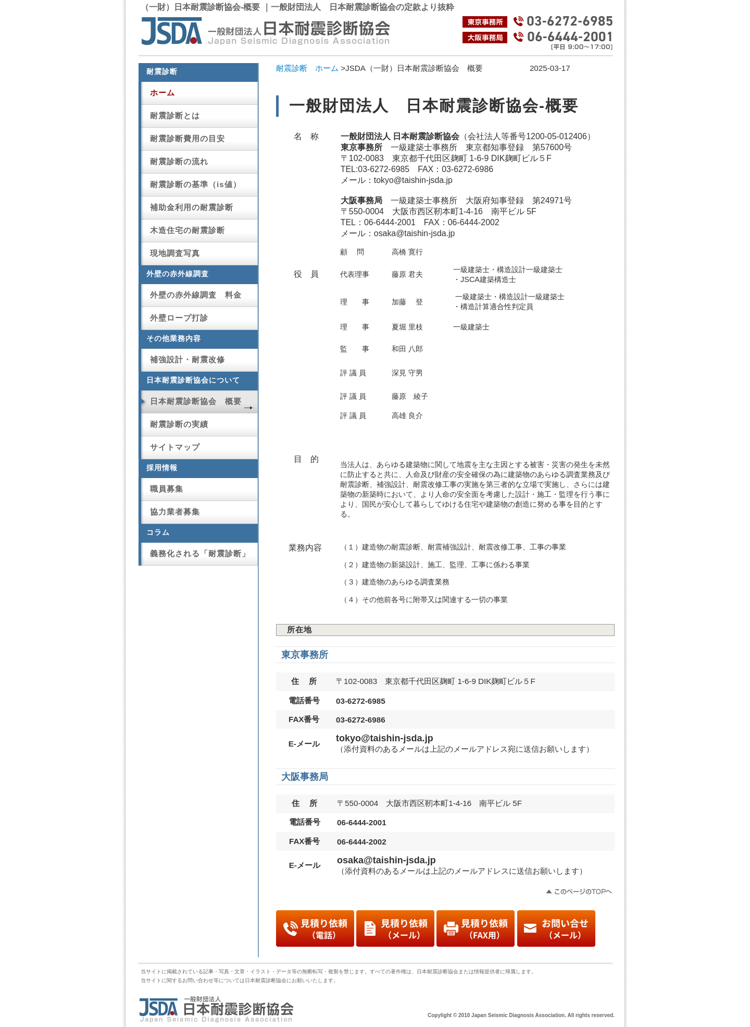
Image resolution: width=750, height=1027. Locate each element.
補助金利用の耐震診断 (191, 207)
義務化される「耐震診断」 (200, 553)
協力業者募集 (175, 511)
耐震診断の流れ (179, 161)
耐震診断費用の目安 (187, 138)
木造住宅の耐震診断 (187, 230)
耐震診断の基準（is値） (195, 184)
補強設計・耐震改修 (187, 359)
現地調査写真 (175, 253)
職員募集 (166, 488)
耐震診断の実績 (179, 424)
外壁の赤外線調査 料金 (196, 294)
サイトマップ (175, 447)
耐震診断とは (175, 115)
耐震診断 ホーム (307, 68)
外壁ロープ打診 (179, 317)
